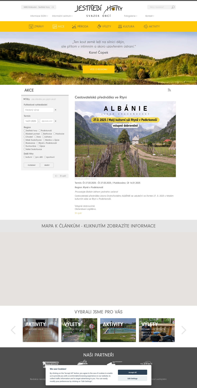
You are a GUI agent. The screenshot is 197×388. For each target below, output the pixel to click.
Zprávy (39, 26)
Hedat (173, 7)
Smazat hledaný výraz (55, 110)
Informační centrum (61, 16)
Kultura (128, 26)
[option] (40, 330)
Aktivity (154, 26)
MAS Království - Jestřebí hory (37, 7)
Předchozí (13, 330)
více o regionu (98, 69)
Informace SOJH (38, 16)
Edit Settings (133, 379)
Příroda (82, 26)
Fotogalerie (130, 16)
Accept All (133, 372)
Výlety (106, 26)
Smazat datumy (55, 121)
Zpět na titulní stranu (98, 10)
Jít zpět (63, 176)
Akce (61, 26)
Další (183, 330)
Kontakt (148, 16)
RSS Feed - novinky (170, 89)
